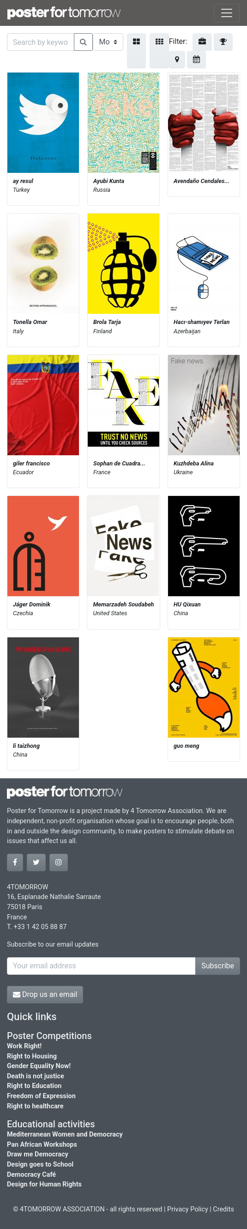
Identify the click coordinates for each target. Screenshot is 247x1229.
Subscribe (217, 965)
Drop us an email (45, 994)
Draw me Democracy (37, 1154)
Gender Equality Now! (39, 1066)
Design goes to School (40, 1164)
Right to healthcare (35, 1106)
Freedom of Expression (41, 1096)
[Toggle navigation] (227, 13)
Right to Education (34, 1086)
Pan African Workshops (42, 1145)
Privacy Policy (187, 1209)
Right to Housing (32, 1056)
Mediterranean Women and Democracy (65, 1134)
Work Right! (24, 1046)
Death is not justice (35, 1076)
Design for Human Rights (44, 1184)
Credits (223, 1209)
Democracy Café (31, 1175)
